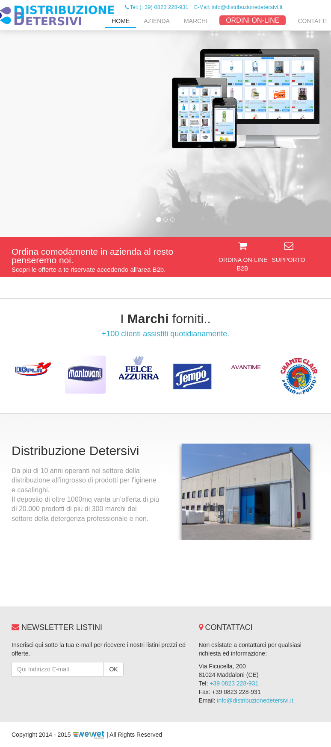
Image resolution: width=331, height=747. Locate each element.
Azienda (157, 21)
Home (121, 21)
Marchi (195, 21)
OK (113, 669)
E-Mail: (238, 7)
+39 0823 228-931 (234, 683)
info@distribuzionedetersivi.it (255, 700)
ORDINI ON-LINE (252, 20)
